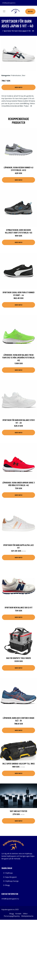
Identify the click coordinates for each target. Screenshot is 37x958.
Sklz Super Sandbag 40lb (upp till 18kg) (18, 763)
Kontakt (18, 914)
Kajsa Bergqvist (11, 877)
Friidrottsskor (16, 75)
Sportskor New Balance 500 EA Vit (18, 607)
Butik (30, 11)
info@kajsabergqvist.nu (8, 3)
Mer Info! (18, 87)
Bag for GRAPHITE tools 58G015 (18, 658)
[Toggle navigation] (4, 11)
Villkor (25, 914)
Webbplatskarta (27, 916)
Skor (23, 75)
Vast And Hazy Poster (18, 811)
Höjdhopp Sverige (12, 881)
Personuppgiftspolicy (12, 916)
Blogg (7, 885)
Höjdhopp (9, 873)
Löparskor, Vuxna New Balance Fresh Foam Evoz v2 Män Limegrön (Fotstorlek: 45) (18, 357)
